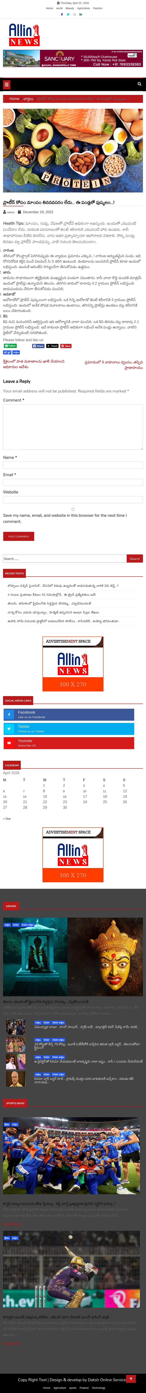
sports (72, 1387)
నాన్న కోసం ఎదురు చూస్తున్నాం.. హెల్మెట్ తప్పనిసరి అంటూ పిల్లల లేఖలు (53, 612)
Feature (84, 1387)
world (59, 8)
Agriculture (83, 8)
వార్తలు (7, 925)
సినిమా (16, 925)
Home (49, 8)
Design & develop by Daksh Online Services (89, 1380)
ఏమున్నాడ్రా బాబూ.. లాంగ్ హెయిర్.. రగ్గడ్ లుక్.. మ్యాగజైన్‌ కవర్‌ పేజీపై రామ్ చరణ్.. (86, 1026)
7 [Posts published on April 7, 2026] (24, 791)
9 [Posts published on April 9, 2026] (64, 791)
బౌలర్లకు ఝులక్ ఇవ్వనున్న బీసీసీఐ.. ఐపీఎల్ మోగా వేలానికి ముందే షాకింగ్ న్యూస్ (56, 1317)
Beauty (70, 8)
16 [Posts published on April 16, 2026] (64, 796)
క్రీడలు (7, 1124)
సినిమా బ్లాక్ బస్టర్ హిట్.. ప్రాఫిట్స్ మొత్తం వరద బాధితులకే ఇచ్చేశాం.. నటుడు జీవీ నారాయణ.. (84, 1080)
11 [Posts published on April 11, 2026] (104, 791)
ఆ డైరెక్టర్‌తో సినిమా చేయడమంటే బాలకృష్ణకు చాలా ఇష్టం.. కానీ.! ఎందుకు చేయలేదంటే (88, 1061)
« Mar (7, 818)
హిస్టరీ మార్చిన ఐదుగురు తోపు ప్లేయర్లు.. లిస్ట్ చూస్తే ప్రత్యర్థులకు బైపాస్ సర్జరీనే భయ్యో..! (59, 1203)
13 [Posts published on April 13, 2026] (5, 796)
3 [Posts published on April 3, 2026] (84, 785)
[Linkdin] (81, 14)
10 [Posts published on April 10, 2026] (84, 791)
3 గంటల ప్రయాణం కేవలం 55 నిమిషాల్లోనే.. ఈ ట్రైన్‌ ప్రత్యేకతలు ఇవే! (52, 594)
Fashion (97, 8)
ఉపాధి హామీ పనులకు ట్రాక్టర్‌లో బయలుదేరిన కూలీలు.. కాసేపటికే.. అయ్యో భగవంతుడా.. (64, 621)
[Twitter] (68, 14)
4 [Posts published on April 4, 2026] (104, 785)
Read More (12, 1224)
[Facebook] (62, 14)
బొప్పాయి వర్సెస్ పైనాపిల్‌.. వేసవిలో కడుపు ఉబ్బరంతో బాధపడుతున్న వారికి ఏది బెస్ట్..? (63, 585)
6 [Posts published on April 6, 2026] (4, 791)
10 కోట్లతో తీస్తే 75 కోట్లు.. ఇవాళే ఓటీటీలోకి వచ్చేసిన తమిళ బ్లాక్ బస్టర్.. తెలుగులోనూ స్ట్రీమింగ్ (87, 1046)
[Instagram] (74, 14)
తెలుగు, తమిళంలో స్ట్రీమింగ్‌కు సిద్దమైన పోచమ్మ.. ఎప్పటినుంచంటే (49, 603)
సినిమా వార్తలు (27, 925)
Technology (98, 1387)
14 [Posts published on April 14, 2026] (24, 796)
